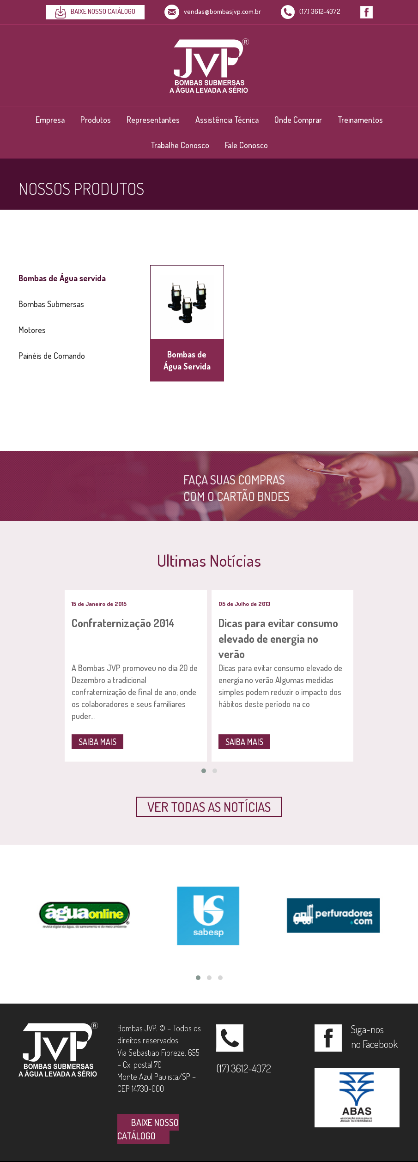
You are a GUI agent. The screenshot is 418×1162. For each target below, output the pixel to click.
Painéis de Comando (51, 356)
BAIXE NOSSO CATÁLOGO (148, 1129)
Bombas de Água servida (62, 278)
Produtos (95, 120)
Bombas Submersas (51, 304)
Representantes (153, 120)
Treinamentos (360, 120)
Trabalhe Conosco (180, 145)
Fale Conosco (246, 145)
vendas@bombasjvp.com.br (212, 11)
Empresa (50, 120)
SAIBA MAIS (97, 742)
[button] (209, 807)
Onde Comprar (298, 120)
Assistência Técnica (227, 120)
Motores (32, 330)
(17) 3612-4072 (310, 11)
